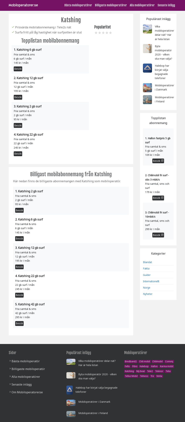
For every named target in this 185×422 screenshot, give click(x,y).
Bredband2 (131, 361)
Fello (127, 366)
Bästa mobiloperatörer (78, 5)
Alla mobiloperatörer (142, 5)
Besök (18, 68)
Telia (168, 371)
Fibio (134, 366)
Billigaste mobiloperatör (28, 369)
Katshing (129, 371)
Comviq (169, 361)
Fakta (146, 268)
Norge (146, 287)
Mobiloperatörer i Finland (93, 413)
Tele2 (150, 371)
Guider (147, 275)
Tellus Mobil (131, 376)
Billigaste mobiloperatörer (111, 5)
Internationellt (151, 281)
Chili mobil (144, 361)
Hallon (154, 366)
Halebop (144, 366)
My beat (140, 371)
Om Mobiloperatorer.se (27, 392)
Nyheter (147, 294)
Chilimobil (157, 361)
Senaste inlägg (166, 5)
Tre (152, 376)
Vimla (159, 376)
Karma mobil (166, 366)
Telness (144, 376)
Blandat (147, 262)
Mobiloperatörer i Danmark (94, 401)
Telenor (159, 371)
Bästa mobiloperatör (26, 361)
